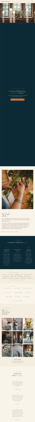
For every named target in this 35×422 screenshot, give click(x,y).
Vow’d (5, 343)
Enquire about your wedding (17, 99)
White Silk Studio (17, 330)
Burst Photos (27, 343)
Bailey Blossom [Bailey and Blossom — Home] (6, 1)
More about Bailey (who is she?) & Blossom (10, 232)
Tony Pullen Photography (8, 356)
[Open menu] (32, 1)
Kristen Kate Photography (29, 356)
